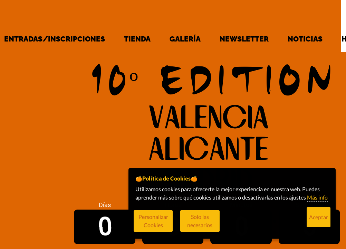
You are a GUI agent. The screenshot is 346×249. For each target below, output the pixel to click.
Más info (317, 205)
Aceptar (318, 224)
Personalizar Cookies (161, 224)
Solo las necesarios (221, 224)
